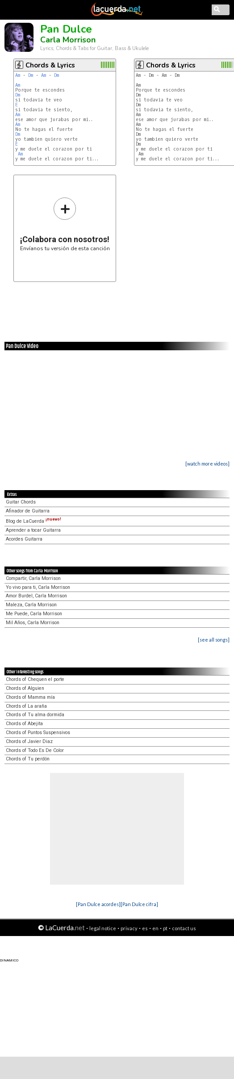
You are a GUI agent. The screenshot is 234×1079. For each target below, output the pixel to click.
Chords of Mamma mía (30, 697)
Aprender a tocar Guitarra (33, 530)
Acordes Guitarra (24, 539)
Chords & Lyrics (50, 65)
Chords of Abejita (24, 723)
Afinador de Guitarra (28, 511)
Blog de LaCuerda (33, 521)
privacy (129, 928)
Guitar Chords (21, 502)
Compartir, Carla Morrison (33, 578)
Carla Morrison (68, 39)
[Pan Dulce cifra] (139, 904)
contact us (184, 928)
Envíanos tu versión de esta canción (65, 224)
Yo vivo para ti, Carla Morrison (38, 587)
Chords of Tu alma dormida (35, 715)
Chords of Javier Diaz (29, 741)
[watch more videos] (207, 463)
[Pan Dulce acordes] (98, 904)
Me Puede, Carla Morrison (34, 614)
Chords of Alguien (25, 688)
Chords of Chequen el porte (35, 679)
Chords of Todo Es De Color (35, 750)
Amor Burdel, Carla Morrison (36, 596)
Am (17, 75)
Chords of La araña (26, 706)
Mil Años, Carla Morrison (32, 623)
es (145, 928)
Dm (30, 75)
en (155, 928)
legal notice (102, 928)
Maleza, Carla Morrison (31, 605)
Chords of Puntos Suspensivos (38, 732)
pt (165, 928)
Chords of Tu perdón (28, 759)
